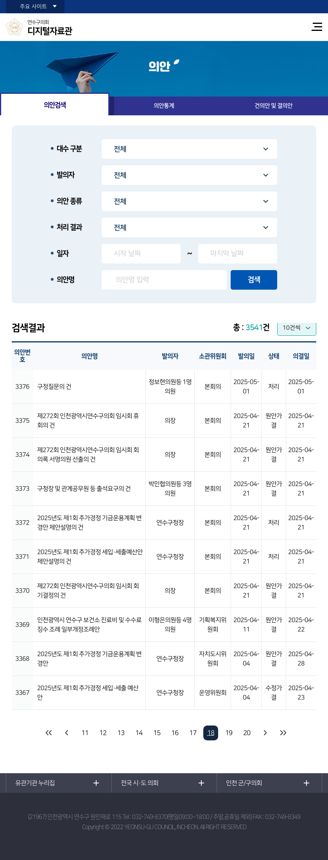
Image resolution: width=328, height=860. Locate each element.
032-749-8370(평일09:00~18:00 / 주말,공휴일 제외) (192, 816)
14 (138, 732)
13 (120, 732)
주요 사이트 (33, 7)
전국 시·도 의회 (139, 783)
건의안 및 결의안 (273, 105)
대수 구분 (69, 149)
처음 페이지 (48, 733)
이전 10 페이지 (66, 733)
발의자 (65, 175)
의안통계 (164, 105)
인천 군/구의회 (244, 783)
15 (156, 732)
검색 (254, 280)
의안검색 (55, 105)
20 (246, 732)
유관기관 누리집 (35, 783)
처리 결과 (69, 227)
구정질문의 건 (54, 386)
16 (174, 732)
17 (192, 732)
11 (84, 732)
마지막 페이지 (282, 733)
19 (228, 732)
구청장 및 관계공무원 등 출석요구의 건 (84, 488)
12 (102, 732)
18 (210, 732)
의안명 (65, 280)
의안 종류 (69, 201)
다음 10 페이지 (264, 733)
